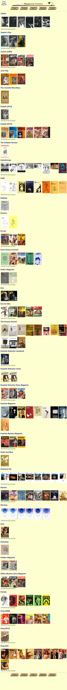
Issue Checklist (11, 29)
